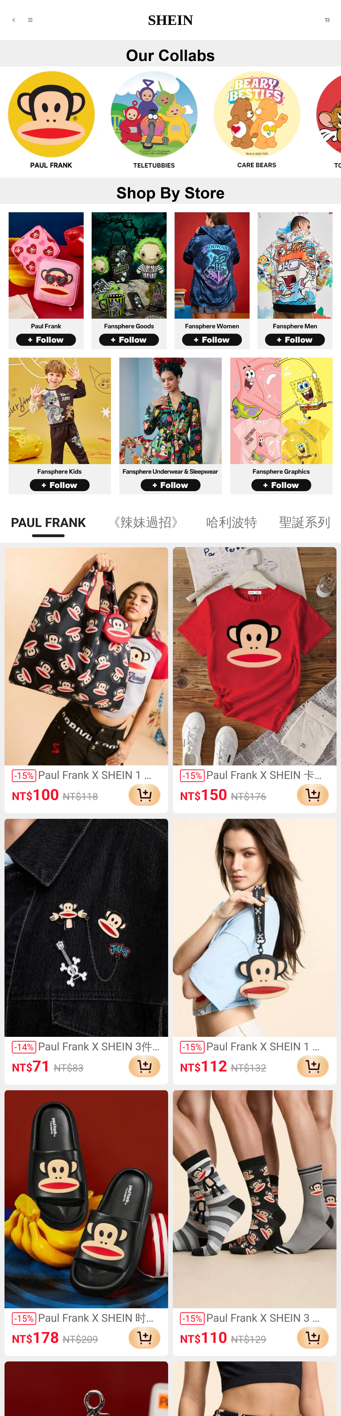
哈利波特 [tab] (231, 522)
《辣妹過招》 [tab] (146, 522)
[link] (51, 122)
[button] (14, 20)
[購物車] (327, 20)
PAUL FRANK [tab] (48, 522)
